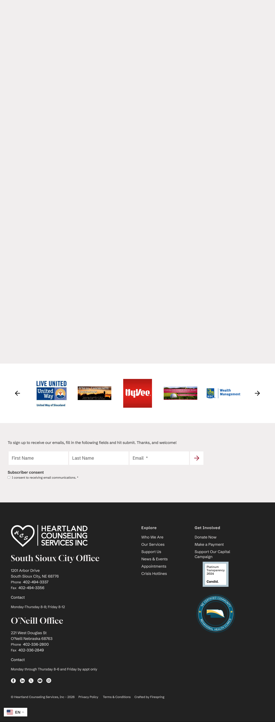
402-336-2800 (36, 644)
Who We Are (152, 537)
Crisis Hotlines (154, 573)
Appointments (153, 566)
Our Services (153, 544)
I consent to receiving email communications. (43, 478)
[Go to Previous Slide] (17, 393)
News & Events (154, 559)
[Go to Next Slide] (257, 393)
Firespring (157, 697)
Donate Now (205, 537)
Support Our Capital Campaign (212, 554)
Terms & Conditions (117, 697)
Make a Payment (209, 544)
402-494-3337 (36, 582)
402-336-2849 (31, 650)
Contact (18, 597)
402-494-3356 (31, 587)
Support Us (151, 551)
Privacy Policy (88, 697)
